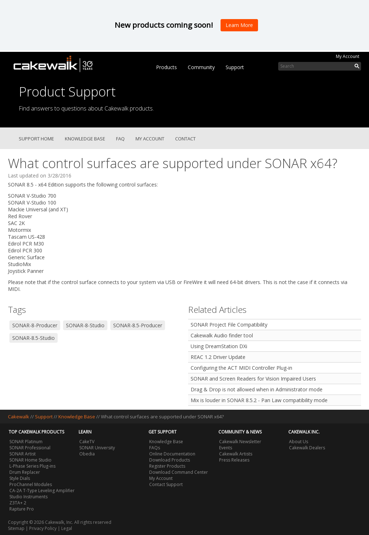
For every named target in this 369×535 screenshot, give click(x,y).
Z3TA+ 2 (17, 503)
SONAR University (97, 448)
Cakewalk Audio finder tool (222, 335)
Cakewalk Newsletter (240, 442)
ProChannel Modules (30, 484)
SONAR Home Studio (30, 460)
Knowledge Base (85, 138)
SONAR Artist (22, 454)
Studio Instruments (28, 497)
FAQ (120, 138)
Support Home (36, 138)
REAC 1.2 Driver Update (218, 357)
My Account (347, 56)
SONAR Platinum (26, 442)
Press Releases (234, 460)
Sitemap (16, 528)
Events (225, 448)
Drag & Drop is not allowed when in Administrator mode (257, 389)
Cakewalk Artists (235, 454)
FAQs (154, 448)
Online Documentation (172, 454)
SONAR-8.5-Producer (137, 325)
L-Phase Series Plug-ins (32, 466)
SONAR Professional (29, 448)
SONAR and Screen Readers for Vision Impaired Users (253, 378)
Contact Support (166, 484)
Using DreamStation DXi (219, 346)
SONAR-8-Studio (85, 325)
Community (201, 67)
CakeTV (86, 442)
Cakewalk (18, 416)
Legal (66, 528)
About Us (298, 442)
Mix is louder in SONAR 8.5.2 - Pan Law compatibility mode (259, 400)
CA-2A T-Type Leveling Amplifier (42, 490)
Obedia (87, 454)
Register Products (167, 466)
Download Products (169, 460)
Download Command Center (178, 472)
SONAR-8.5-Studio (33, 337)
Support (235, 67)
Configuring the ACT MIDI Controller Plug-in (241, 367)
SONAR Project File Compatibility (229, 324)
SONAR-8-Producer (34, 325)
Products (166, 67)
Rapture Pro (21, 509)
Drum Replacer (24, 472)
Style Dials (19, 478)
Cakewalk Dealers (307, 448)
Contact (185, 138)
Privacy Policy (43, 528)
